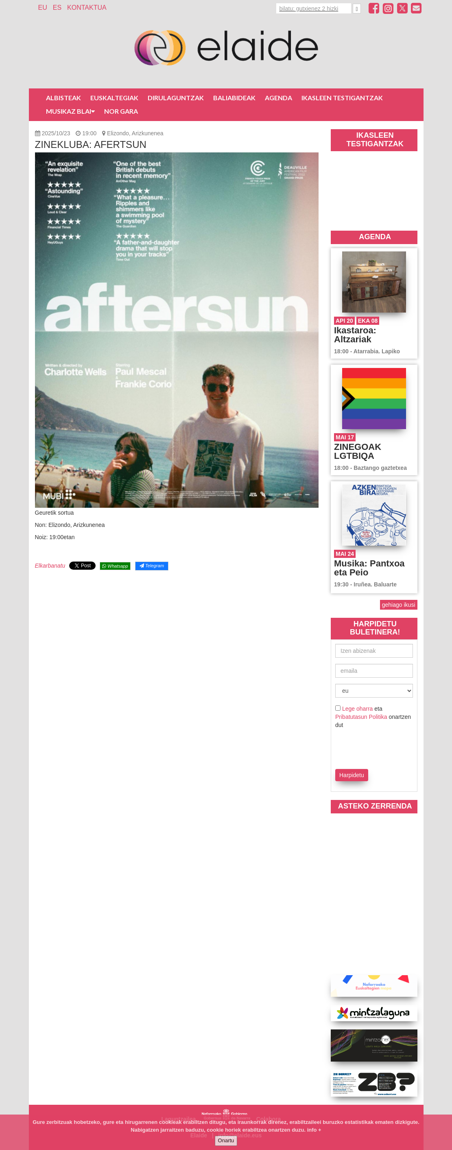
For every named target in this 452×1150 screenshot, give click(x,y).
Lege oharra (357, 708)
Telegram (152, 565)
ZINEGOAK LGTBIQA (357, 451)
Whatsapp (115, 566)
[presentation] (382, 747)
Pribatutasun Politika (361, 717)
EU (42, 7)
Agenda (278, 97)
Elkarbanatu (50, 565)
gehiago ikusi (398, 604)
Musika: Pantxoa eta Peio (369, 567)
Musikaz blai (70, 111)
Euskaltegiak (114, 97)
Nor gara (121, 111)
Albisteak (63, 97)
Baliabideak (234, 97)
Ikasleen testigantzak (342, 97)
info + (314, 1130)
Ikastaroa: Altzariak (355, 334)
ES (57, 7)
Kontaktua (87, 7)
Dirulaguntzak (176, 97)
